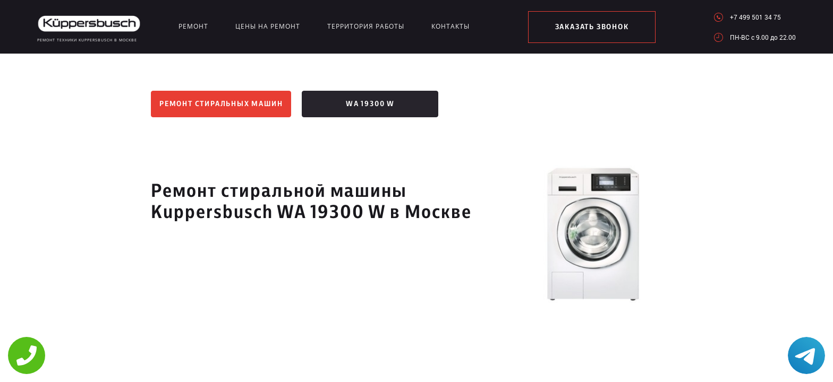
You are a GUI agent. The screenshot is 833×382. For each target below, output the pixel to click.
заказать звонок (592, 27)
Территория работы (365, 26)
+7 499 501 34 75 (755, 17)
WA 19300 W (370, 104)
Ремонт (193, 26)
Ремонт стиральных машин (221, 104)
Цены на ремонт (267, 26)
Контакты (450, 26)
